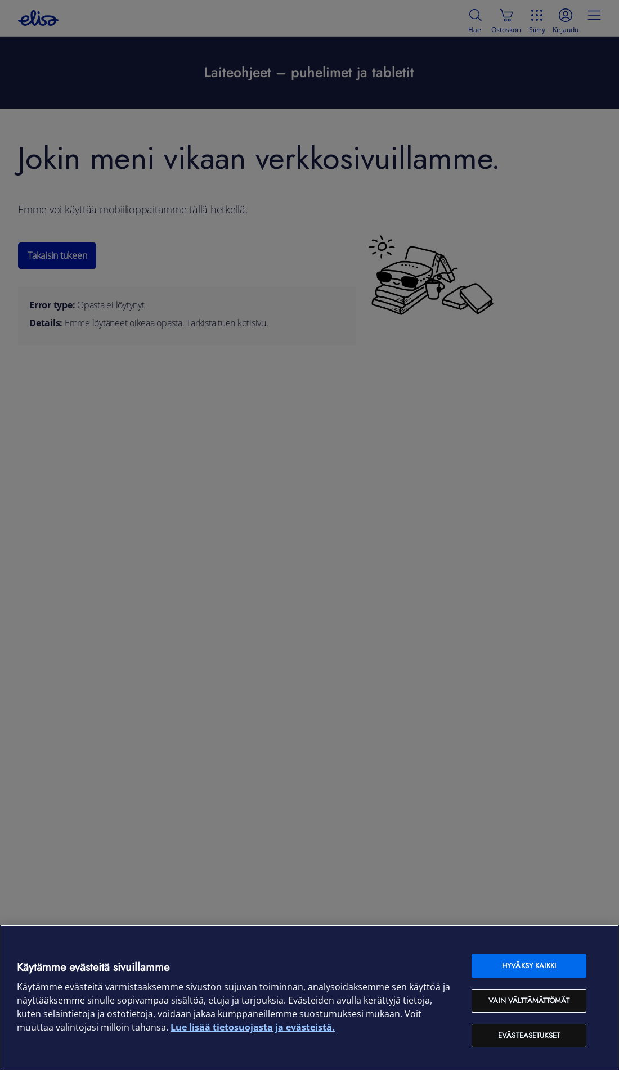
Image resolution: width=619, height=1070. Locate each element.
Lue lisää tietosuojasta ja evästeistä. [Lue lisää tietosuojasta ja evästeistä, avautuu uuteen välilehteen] (253, 1027)
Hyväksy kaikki (529, 965)
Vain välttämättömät (528, 1000)
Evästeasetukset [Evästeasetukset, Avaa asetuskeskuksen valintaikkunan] (529, 1035)
